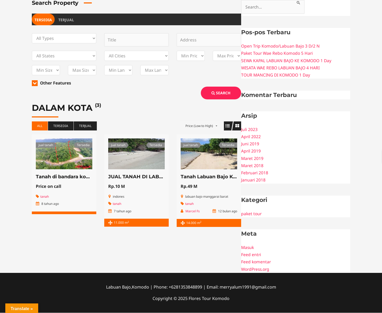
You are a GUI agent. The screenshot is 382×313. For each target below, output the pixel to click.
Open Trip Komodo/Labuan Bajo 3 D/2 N (281, 46)
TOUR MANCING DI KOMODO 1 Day (277, 75)
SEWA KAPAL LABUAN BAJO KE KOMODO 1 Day (287, 61)
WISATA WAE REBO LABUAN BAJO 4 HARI (281, 68)
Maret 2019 (252, 158)
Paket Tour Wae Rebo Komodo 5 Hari (278, 53)
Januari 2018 (253, 180)
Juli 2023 (249, 130)
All (39, 126)
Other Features (52, 83)
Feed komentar (256, 262)
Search (221, 92)
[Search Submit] (300, 2)
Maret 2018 (252, 165)
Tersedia (43, 19)
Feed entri (251, 255)
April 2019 (251, 151)
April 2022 (251, 137)
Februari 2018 (255, 173)
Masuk (248, 248)
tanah (44, 196)
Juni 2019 (250, 144)
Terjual (66, 19)
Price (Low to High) (199, 126)
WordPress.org (256, 269)
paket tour (251, 214)
